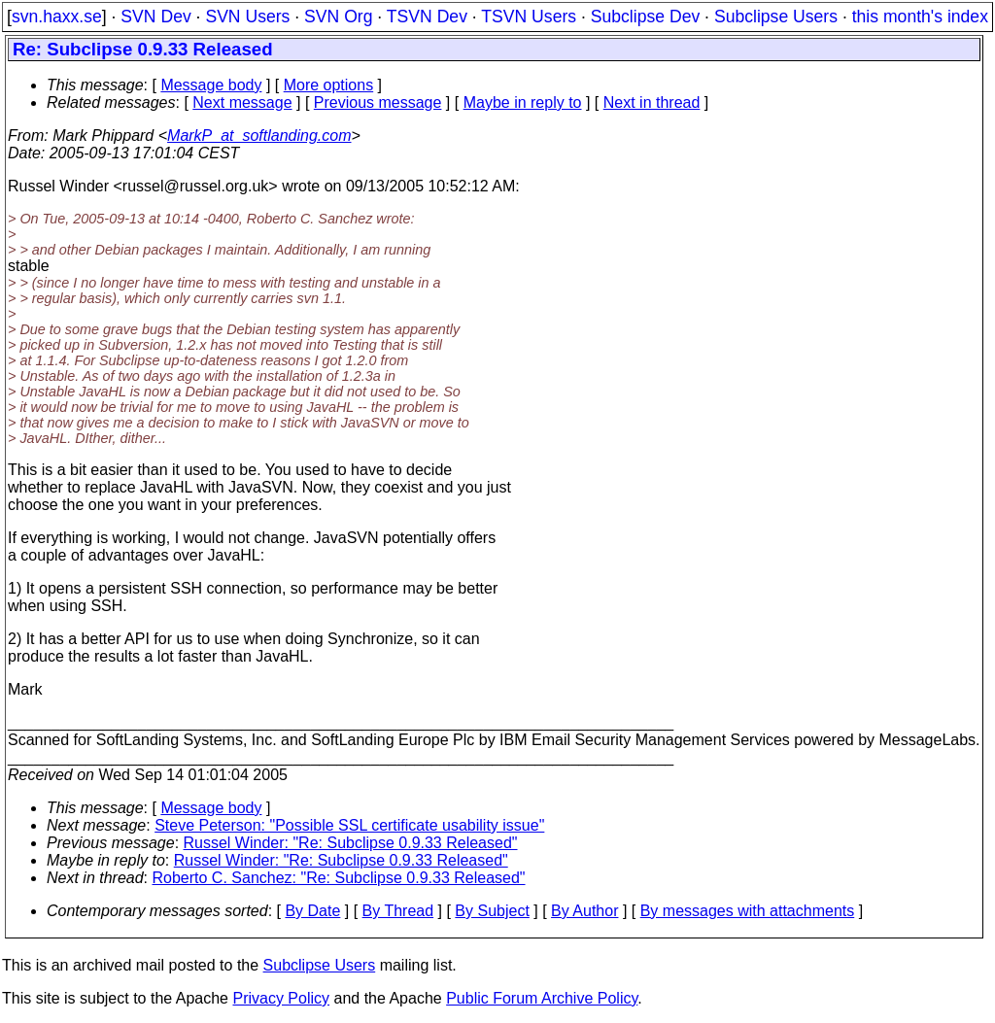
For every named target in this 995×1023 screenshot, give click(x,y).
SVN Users (247, 16)
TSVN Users (528, 16)
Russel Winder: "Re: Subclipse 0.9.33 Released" (351, 843)
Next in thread (652, 102)
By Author (584, 911)
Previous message (378, 102)
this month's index (920, 16)
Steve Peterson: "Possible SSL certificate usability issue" (349, 825)
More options (329, 85)
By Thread (398, 911)
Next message (242, 102)
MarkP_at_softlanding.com (259, 135)
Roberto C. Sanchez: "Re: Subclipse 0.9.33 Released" (339, 878)
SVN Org (338, 16)
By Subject (492, 911)
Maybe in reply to (522, 102)
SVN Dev (155, 16)
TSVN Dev (427, 16)
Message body (210, 85)
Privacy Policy (280, 998)
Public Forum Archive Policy (541, 998)
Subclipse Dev (645, 16)
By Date (312, 911)
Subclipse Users (776, 16)
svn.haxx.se (57, 16)
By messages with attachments (747, 911)
